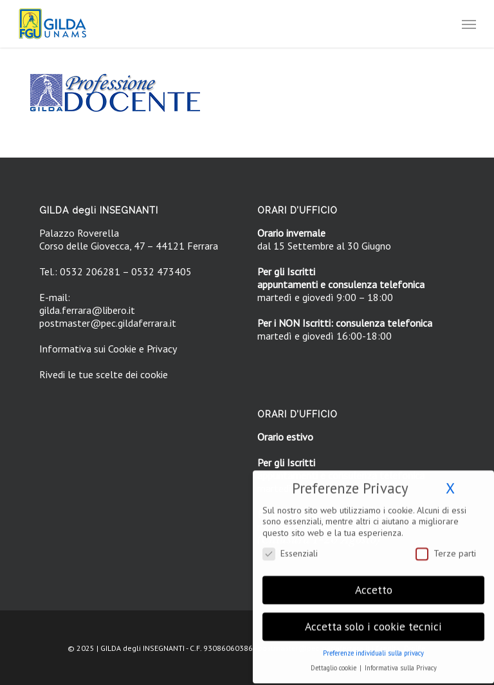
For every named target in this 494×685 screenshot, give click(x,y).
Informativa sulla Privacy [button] (401, 662)
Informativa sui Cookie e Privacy (108, 348)
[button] (469, 23)
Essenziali (290, 548)
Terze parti (446, 548)
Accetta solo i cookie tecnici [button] (373, 621)
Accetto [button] (373, 584)
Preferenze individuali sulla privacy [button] (373, 647)
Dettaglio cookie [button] (334, 662)
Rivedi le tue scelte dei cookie (103, 374)
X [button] (450, 482)
